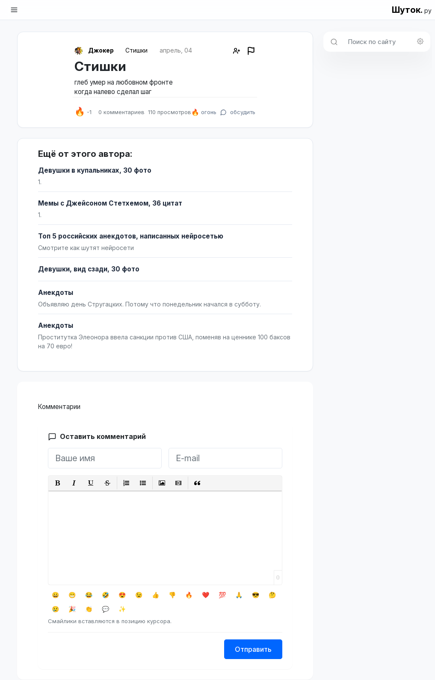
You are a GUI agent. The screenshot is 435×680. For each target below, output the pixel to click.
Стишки (136, 50)
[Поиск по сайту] (386, 42)
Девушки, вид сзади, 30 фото (88, 269)
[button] (57, 483)
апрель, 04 (176, 50)
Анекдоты (55, 292)
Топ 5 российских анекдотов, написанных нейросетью (130, 236)
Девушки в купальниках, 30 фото (94, 170)
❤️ (205, 594)
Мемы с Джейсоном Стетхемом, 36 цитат (110, 203)
